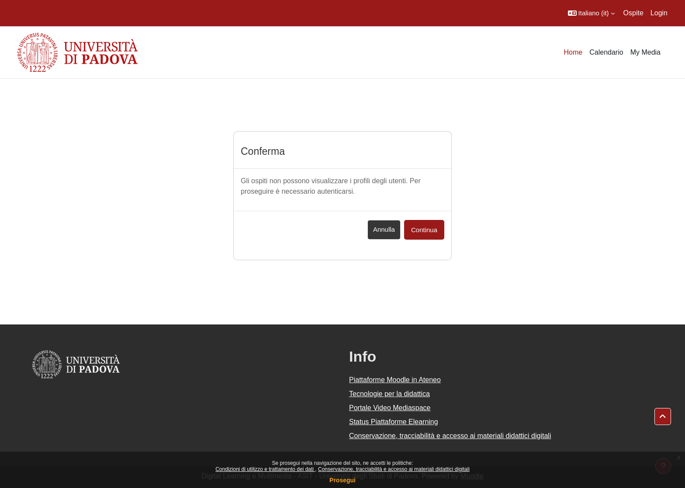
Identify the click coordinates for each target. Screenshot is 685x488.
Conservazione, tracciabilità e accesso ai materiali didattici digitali (394, 469)
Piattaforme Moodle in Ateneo (395, 379)
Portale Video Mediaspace (390, 407)
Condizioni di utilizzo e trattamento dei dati (265, 469)
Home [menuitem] (573, 52)
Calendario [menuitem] (606, 52)
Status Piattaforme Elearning (393, 421)
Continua (424, 230)
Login (659, 13)
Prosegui (342, 480)
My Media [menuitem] (645, 52)
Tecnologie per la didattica (389, 393)
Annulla (384, 229)
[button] (591, 13)
